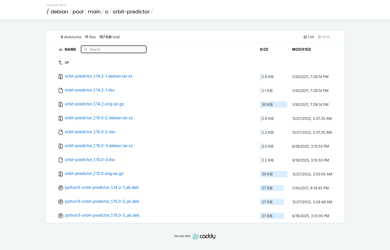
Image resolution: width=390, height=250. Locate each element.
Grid (323, 37)
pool (78, 11)
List (308, 37)
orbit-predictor (131, 11)
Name (71, 49)
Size (264, 49)
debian (59, 11)
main (94, 11)
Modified (301, 49)
